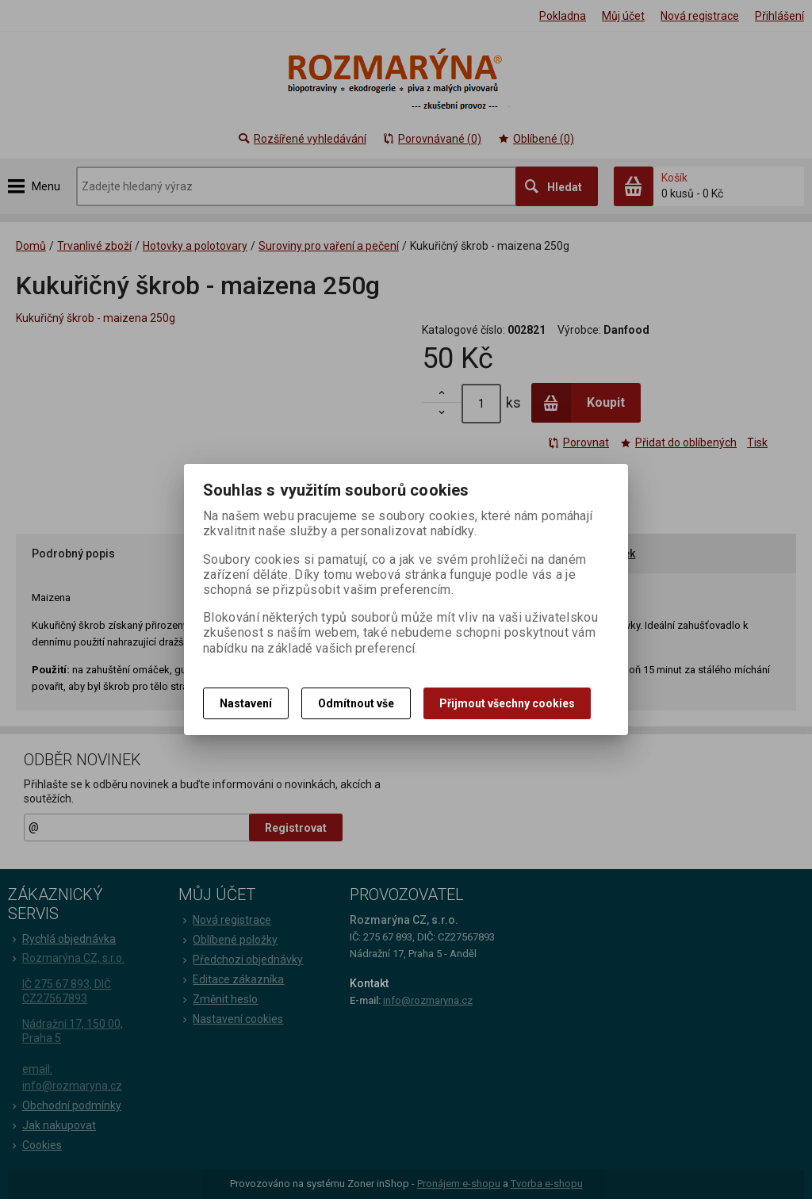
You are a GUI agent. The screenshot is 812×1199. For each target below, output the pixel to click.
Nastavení (246, 703)
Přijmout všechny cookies (507, 703)
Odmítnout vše (356, 703)
